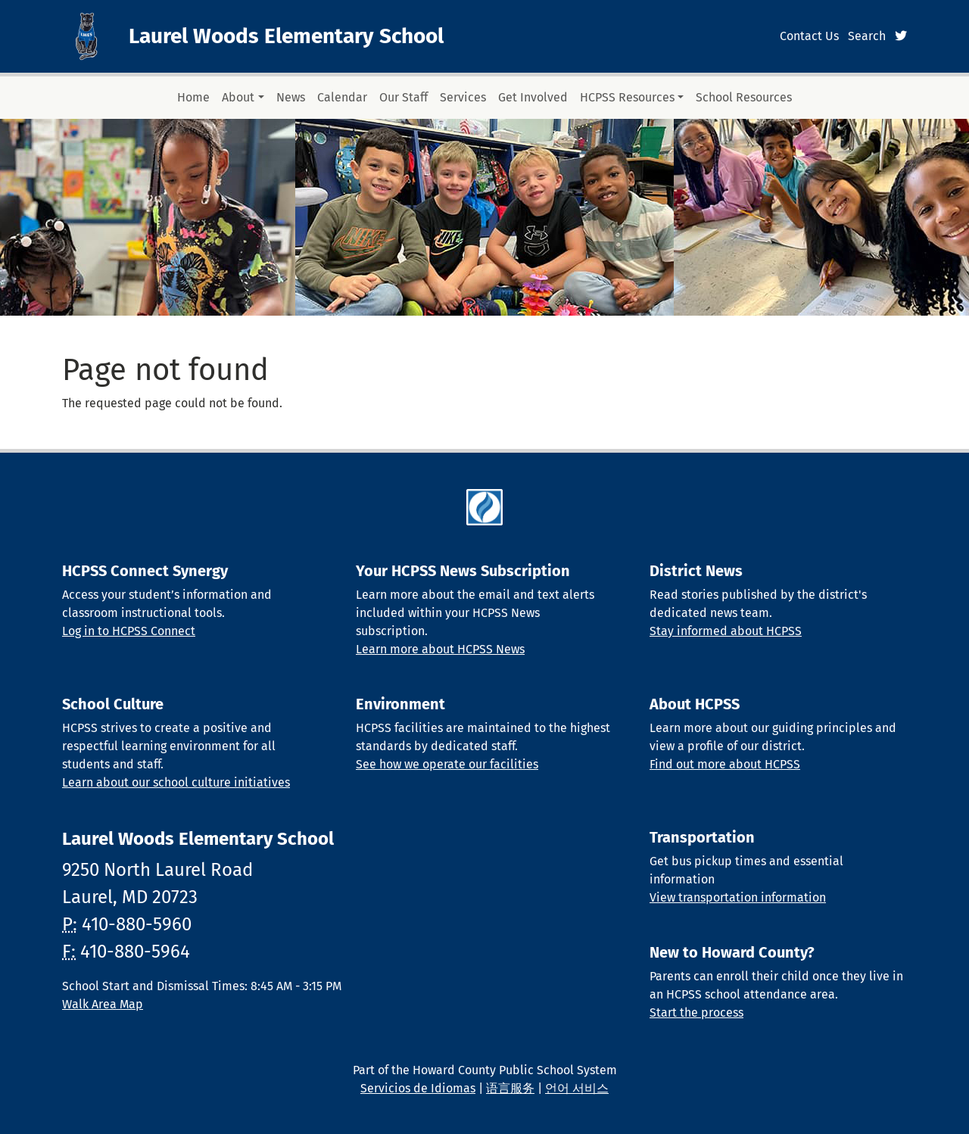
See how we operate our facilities (447, 764)
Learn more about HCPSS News (440, 649)
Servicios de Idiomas (417, 1088)
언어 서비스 (577, 1088)
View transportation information (738, 897)
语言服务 (510, 1088)
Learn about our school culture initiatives (176, 782)
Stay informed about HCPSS (726, 631)
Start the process (696, 1012)
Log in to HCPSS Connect (128, 631)
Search (867, 36)
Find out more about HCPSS (725, 764)
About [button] (238, 97)
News (290, 97)
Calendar (342, 97)
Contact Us (809, 36)
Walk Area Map (102, 1004)
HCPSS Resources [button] (627, 97)
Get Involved (533, 97)
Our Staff (403, 97)
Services (463, 97)
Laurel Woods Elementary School (286, 35)
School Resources (744, 97)
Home (193, 97)
